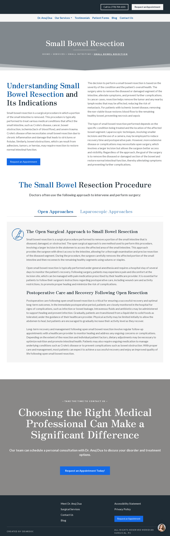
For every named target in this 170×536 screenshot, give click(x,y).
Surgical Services (70, 509)
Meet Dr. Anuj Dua (71, 503)
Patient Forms (100, 17)
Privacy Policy (122, 509)
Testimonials (82, 17)
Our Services (62, 17)
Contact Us (126, 17)
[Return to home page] (18, 7)
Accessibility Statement (127, 503)
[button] (114, 7)
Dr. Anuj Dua (45, 17)
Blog (114, 17)
